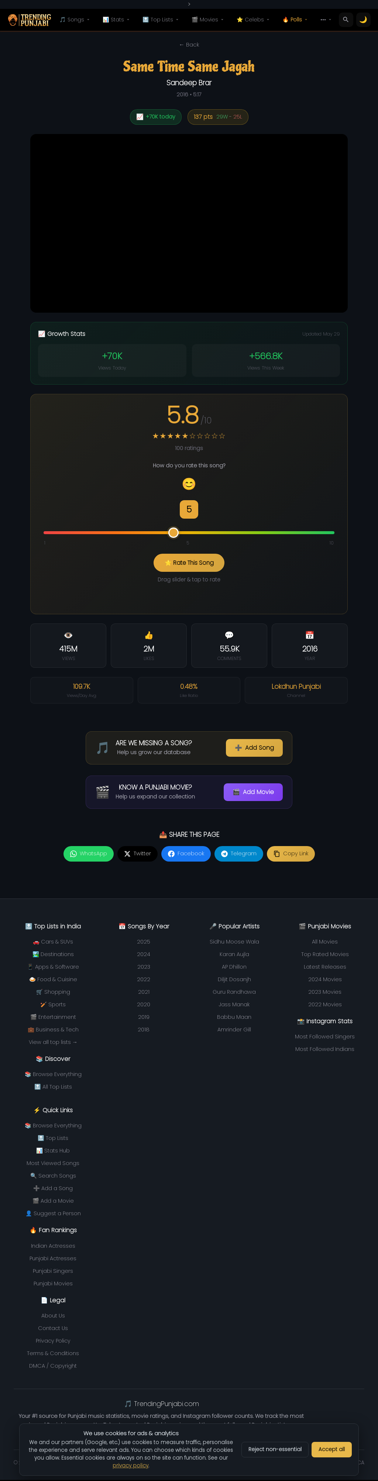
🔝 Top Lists (161, 19)
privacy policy (130, 1465)
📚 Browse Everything (53, 1075)
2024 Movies (325, 980)
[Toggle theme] (364, 20)
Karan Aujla (234, 955)
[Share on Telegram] (238, 855)
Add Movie (253, 793)
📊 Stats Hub (53, 1151)
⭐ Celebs (254, 19)
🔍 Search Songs (53, 1177)
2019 (144, 1018)
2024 (143, 955)
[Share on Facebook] (186, 855)
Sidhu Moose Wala (234, 942)
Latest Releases (325, 968)
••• (327, 19)
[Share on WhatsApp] (88, 855)
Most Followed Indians (324, 1050)
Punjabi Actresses (53, 1259)
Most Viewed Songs (53, 1164)
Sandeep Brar (189, 83)
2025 (143, 942)
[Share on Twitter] (137, 855)
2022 (143, 980)
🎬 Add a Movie (53, 1202)
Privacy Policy (53, 1342)
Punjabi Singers (53, 1272)
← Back (189, 44)
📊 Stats (117, 19)
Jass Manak (234, 1005)
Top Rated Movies (325, 955)
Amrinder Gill (234, 1030)
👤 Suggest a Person (53, 1214)
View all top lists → (53, 1043)
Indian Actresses (53, 1247)
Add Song (254, 749)
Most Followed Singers (325, 1037)
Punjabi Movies (53, 1284)
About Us (53, 1316)
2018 (144, 1030)
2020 (143, 1005)
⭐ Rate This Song (189, 563)
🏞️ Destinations (53, 955)
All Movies (325, 942)
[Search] (347, 20)
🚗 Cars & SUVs (53, 942)
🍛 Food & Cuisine (53, 980)
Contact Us (53, 1329)
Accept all (332, 1449)
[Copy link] (291, 855)
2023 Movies (324, 993)
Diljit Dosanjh (234, 980)
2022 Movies (325, 1005)
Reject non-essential (275, 1449)
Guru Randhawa (234, 993)
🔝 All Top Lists (53, 1088)
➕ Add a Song (53, 1189)
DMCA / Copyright (53, 1367)
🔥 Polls (296, 19)
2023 (143, 968)
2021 (144, 993)
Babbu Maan (234, 1018)
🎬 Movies (208, 19)
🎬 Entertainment (53, 1018)
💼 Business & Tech (53, 1030)
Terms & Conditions (53, 1354)
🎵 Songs (75, 19)
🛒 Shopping (53, 993)
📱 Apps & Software (53, 968)
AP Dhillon (234, 968)
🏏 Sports (53, 1005)
